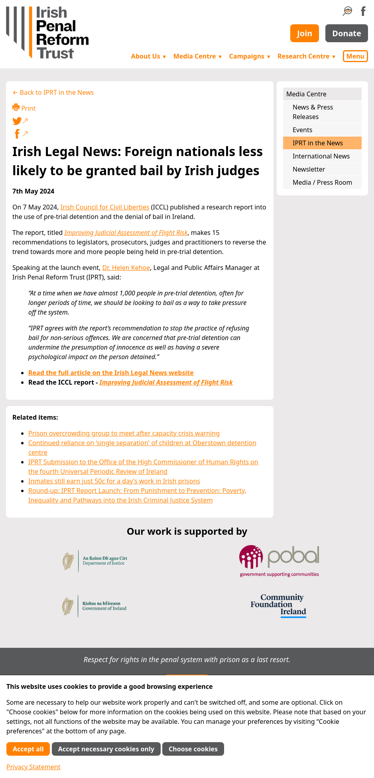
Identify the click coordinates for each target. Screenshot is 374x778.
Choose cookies (193, 749)
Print (23, 108)
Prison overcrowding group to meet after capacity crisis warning (124, 433)
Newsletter (309, 169)
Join (304, 33)
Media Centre (198, 56)
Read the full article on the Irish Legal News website (111, 372)
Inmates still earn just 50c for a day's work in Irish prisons (114, 481)
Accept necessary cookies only (106, 749)
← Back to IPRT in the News (53, 92)
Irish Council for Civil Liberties (105, 207)
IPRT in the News (318, 143)
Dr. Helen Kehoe (126, 267)
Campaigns (250, 56)
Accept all (28, 749)
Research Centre (307, 56)
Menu (355, 56)
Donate (346, 33)
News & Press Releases (313, 112)
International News (321, 156)
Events (302, 129)
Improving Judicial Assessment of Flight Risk (125, 232)
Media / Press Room (322, 182)
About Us (149, 56)
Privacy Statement (33, 766)
